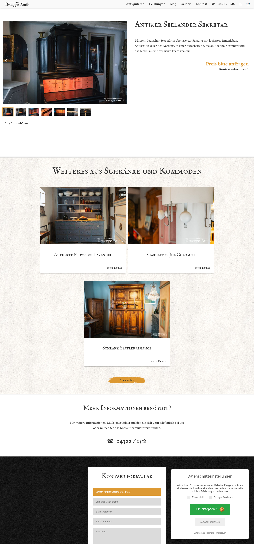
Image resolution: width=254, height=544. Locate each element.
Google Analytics (221, 497)
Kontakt (163, 511)
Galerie (151, 511)
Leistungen (127, 511)
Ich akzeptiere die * (124, 450)
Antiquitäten (108, 511)
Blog (140, 511)
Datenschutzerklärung (204, 532)
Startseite (91, 511)
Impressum (221, 532)
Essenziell (195, 497)
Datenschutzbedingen (137, 450)
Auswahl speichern (210, 521)
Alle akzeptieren (210, 508)
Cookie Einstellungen (152, 516)
